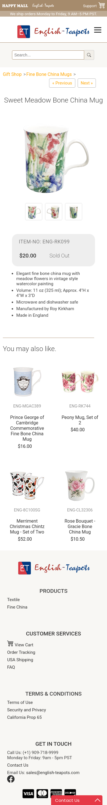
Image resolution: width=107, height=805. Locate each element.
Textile (13, 599)
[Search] (48, 55)
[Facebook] (11, 781)
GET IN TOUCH (53, 744)
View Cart (20, 644)
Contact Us (18, 765)
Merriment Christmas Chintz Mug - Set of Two (27, 526)
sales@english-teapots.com (53, 772)
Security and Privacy (26, 710)
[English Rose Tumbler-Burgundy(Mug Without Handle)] (62, 83)
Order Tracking (21, 652)
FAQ (11, 667)
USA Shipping (20, 659)
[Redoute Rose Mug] (87, 83)
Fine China (17, 607)
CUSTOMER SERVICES (53, 633)
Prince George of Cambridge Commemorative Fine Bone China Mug (27, 428)
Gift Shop (12, 74)
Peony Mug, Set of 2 (80, 420)
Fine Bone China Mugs (49, 74)
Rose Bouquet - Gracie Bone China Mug (79, 526)
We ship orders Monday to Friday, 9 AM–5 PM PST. (53, 13)
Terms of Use (20, 702)
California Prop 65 (24, 717)
